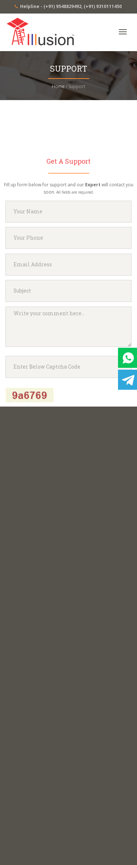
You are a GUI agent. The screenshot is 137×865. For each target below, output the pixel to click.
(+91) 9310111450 (103, 6)
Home (58, 86)
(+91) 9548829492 (62, 6)
